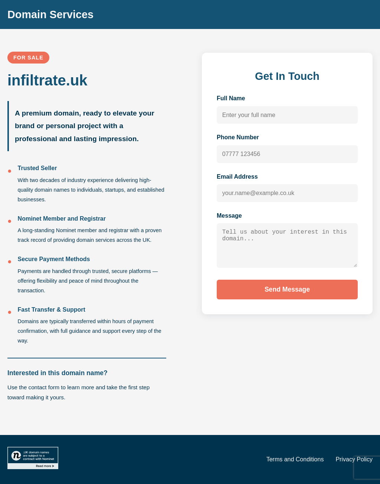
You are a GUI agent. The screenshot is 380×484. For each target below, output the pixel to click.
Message (229, 215)
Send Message (287, 296)
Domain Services (50, 14)
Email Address (237, 176)
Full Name (231, 98)
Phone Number (238, 137)
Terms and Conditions (295, 459)
